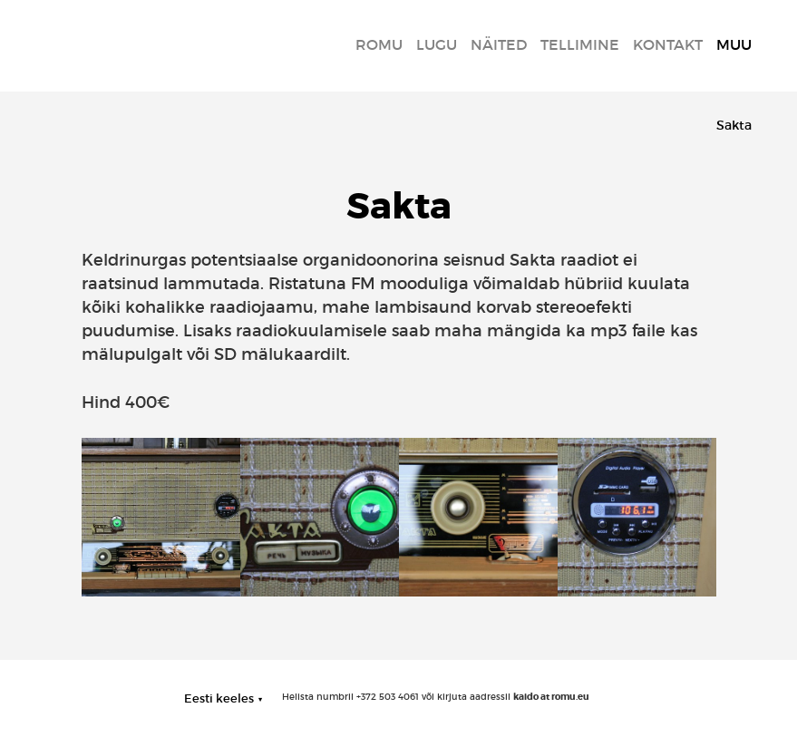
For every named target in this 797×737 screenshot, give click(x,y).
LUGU (436, 44)
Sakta (734, 125)
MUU (734, 44)
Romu (379, 44)
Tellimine (579, 44)
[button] (223, 698)
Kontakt (668, 44)
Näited (499, 44)
